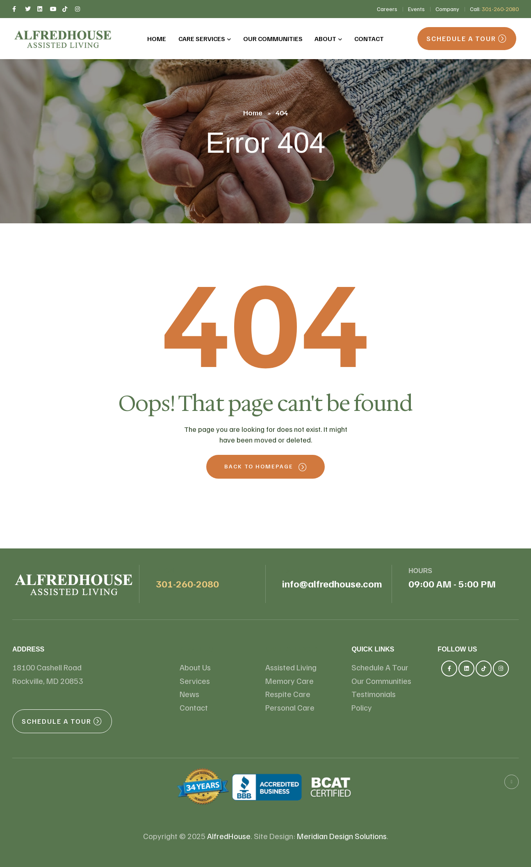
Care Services (292, 649)
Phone (167, 570)
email (292, 570)
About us (197, 649)
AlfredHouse (229, 835)
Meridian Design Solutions (342, 835)
